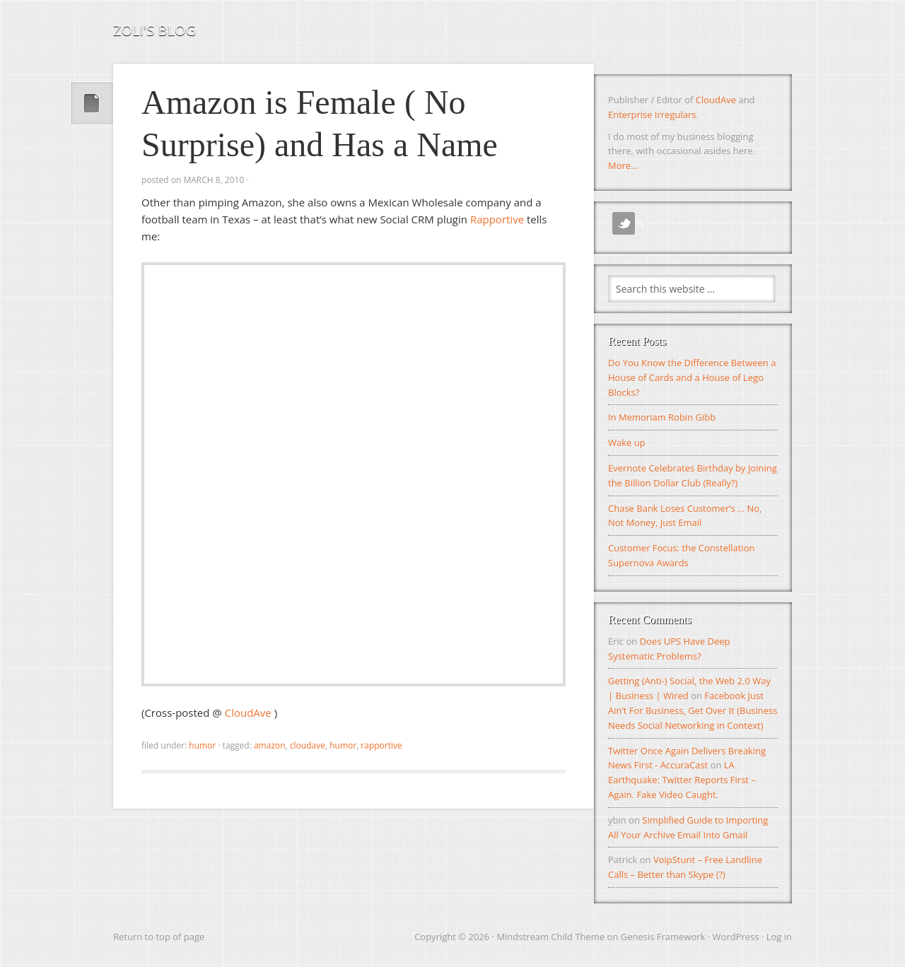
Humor (202, 745)
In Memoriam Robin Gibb (662, 417)
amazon (270, 745)
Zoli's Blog (154, 30)
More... (623, 165)
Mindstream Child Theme (550, 936)
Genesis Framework (663, 936)
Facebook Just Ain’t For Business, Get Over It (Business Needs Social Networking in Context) (693, 710)
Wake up (627, 442)
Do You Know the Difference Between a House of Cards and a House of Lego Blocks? (692, 377)
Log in (779, 936)
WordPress (736, 936)
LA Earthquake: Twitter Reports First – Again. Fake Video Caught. (682, 779)
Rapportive (497, 219)
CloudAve (249, 712)
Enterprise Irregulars (652, 114)
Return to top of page (158, 936)
